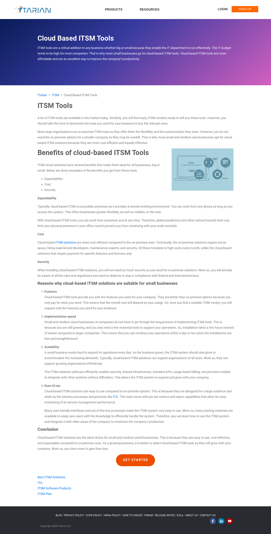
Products (113, 9)
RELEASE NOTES (165, 515)
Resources (149, 9)
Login (223, 9)
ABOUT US (191, 515)
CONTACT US (208, 515)
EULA (180, 515)
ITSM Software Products (54, 488)
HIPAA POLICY (112, 515)
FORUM (148, 515)
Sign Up (245, 9)
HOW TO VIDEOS (132, 515)
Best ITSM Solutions (51, 477)
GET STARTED (135, 460)
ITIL (115, 397)
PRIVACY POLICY (74, 515)
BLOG (59, 515)
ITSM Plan (45, 494)
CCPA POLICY (94, 515)
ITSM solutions (65, 242)
